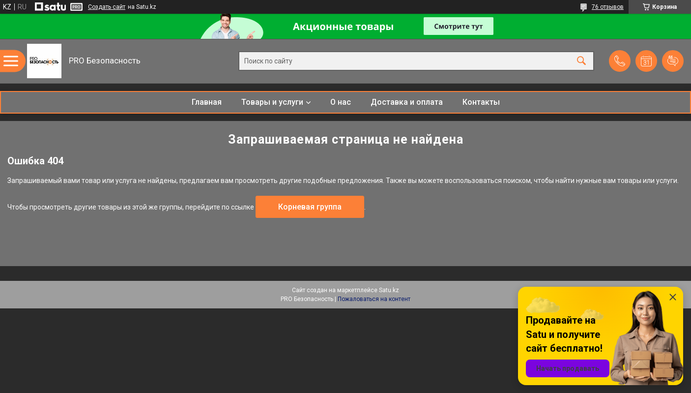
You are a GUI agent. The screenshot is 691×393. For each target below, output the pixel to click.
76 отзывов (608, 6)
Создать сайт (106, 6)
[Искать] (581, 61)
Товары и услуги (272, 102)
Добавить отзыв (673, 61)
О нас (340, 102)
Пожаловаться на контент (374, 299)
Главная (207, 102)
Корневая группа (310, 207)
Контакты (481, 102)
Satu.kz (389, 290)
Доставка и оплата (407, 102)
